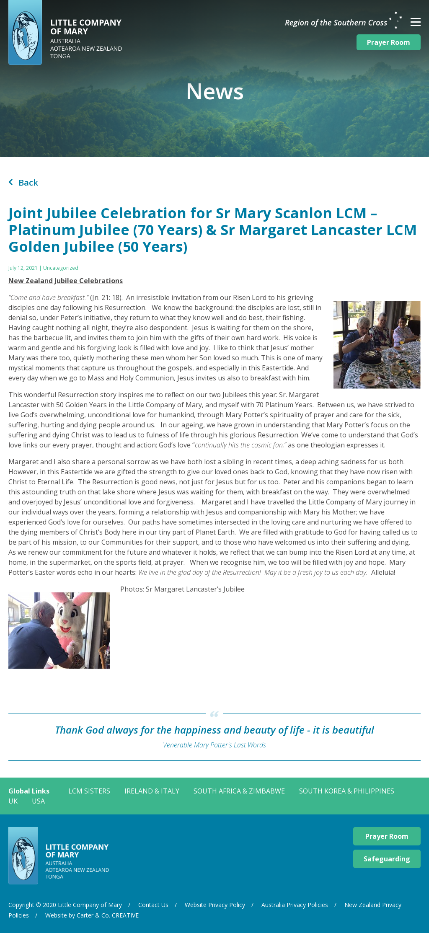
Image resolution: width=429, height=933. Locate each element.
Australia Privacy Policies (294, 905)
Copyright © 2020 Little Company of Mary (65, 905)
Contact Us (153, 905)
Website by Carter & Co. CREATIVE (92, 915)
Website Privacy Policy (215, 905)
